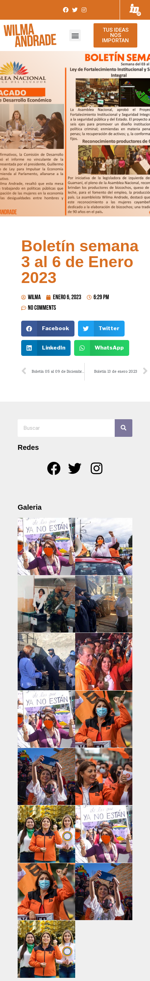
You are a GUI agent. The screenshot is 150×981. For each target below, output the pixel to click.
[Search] (123, 428)
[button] (75, 35)
